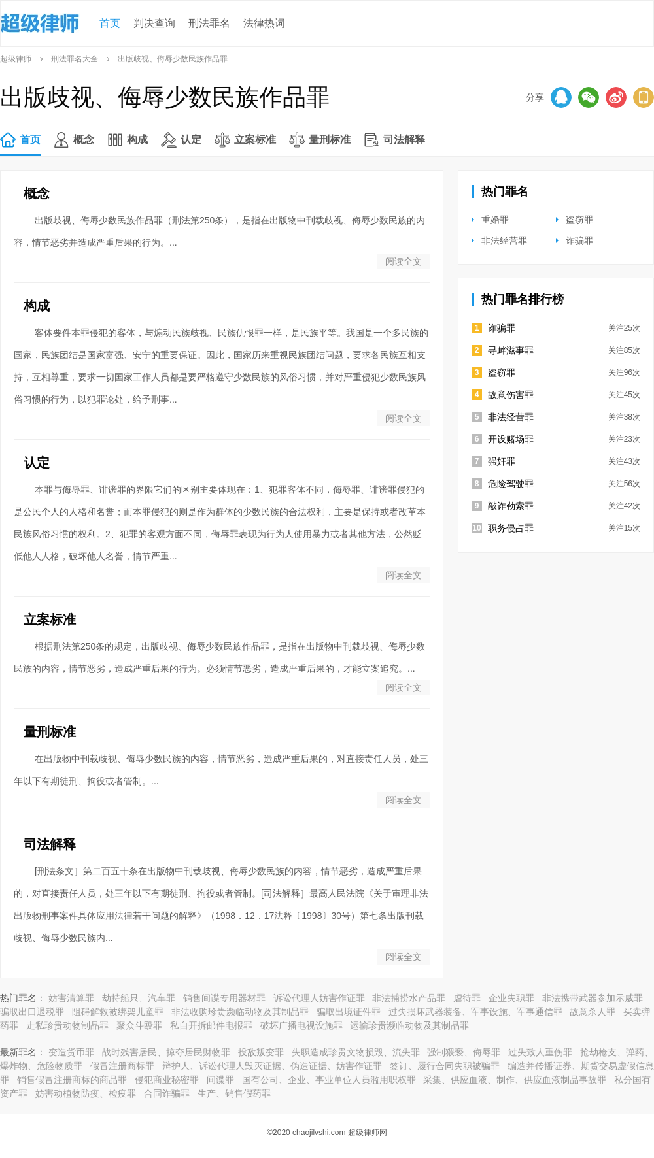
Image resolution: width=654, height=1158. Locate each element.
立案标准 (255, 139)
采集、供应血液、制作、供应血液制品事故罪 (514, 1079)
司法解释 (404, 139)
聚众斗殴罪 (139, 1025)
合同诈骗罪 (167, 1093)
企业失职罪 (511, 998)
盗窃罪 (579, 219)
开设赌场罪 (511, 439)
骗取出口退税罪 (32, 1011)
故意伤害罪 (511, 394)
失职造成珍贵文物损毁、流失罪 (356, 1052)
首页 (109, 23)
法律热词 (264, 23)
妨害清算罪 (71, 998)
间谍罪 (220, 1079)
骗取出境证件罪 (349, 1011)
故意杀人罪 (592, 1011)
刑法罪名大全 (74, 58)
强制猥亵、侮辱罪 (463, 1052)
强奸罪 (501, 461)
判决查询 (154, 23)
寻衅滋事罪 (511, 350)
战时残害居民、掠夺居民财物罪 (166, 1052)
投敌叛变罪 (261, 1052)
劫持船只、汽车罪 (138, 998)
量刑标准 (330, 139)
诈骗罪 (579, 240)
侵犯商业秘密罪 (167, 1079)
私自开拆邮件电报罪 (211, 1025)
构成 (137, 139)
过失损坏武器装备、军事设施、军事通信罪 (475, 1011)
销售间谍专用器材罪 (224, 998)
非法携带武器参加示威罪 (592, 998)
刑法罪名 (209, 23)
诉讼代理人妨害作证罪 (319, 998)
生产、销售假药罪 (234, 1093)
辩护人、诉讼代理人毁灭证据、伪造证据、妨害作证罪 (272, 1066)
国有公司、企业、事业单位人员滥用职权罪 (329, 1079)
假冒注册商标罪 (122, 1066)
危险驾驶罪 (511, 483)
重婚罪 (495, 219)
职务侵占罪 (511, 528)
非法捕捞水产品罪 (408, 998)
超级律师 (15, 58)
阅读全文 (403, 261)
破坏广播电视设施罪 (301, 1025)
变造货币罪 (71, 1052)
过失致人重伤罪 (540, 1052)
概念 (83, 139)
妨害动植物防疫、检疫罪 (85, 1093)
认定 (191, 139)
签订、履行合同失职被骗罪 (445, 1066)
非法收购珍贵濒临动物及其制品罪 (240, 1011)
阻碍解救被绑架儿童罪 (118, 1011)
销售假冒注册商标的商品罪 (72, 1079)
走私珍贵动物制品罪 (67, 1025)
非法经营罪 (504, 240)
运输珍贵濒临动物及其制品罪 (409, 1025)
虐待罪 (467, 998)
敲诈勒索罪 (511, 506)
